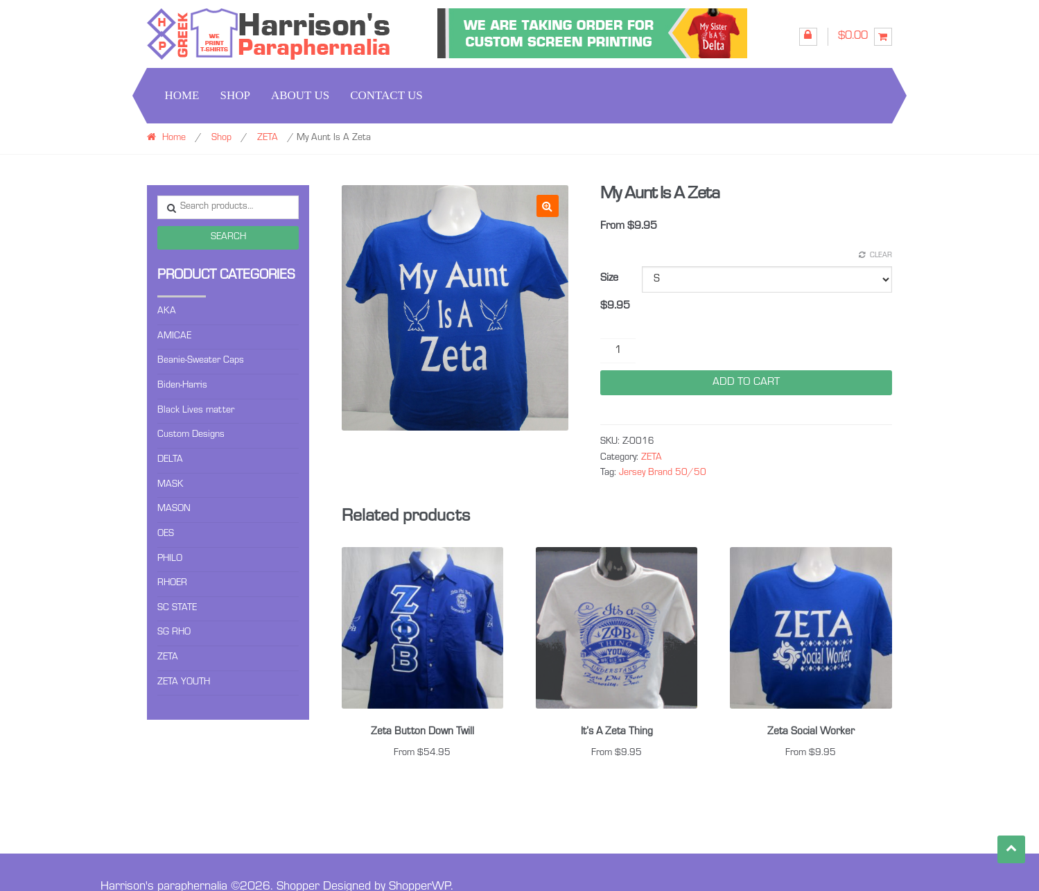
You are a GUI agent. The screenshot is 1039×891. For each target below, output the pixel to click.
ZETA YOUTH (183, 683)
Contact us (386, 95)
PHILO (169, 559)
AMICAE (174, 337)
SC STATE (177, 609)
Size (609, 278)
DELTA (170, 460)
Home (181, 95)
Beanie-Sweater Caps (200, 361)
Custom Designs (191, 435)
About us (300, 95)
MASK (170, 485)
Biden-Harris (182, 386)
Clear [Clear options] (881, 256)
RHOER (172, 584)
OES (165, 534)
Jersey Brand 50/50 (662, 473)
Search (228, 238)
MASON (174, 509)
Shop (235, 95)
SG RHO (174, 633)
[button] (547, 206)
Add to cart (746, 382)
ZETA (267, 139)
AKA (166, 312)
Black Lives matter (195, 411)
